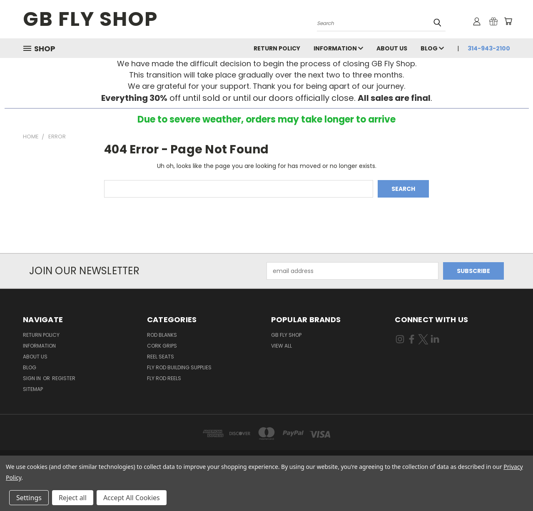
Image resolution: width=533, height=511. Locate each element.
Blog (432, 48)
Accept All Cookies (131, 497)
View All (281, 345)
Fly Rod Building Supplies (179, 367)
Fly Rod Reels (164, 378)
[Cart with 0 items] (508, 21)
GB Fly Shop (286, 334)
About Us (391, 48)
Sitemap (33, 389)
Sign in (32, 378)
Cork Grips (162, 345)
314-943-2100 (489, 48)
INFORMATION (338, 48)
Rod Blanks (162, 334)
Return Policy (277, 48)
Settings (29, 497)
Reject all (73, 497)
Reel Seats (160, 356)
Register (63, 378)
